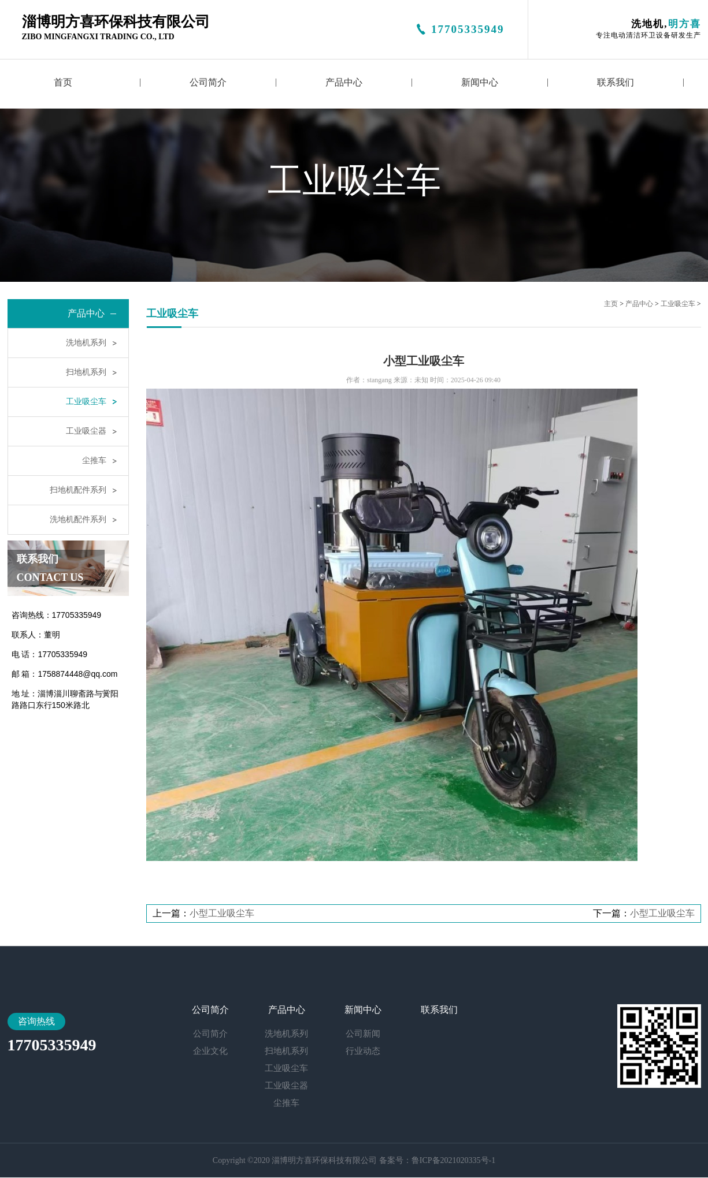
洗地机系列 (86, 342)
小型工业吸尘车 (222, 913)
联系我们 (615, 82)
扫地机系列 (86, 372)
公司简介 (208, 82)
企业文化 (210, 1051)
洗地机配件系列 (78, 519)
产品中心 (343, 82)
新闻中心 (479, 82)
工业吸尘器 (86, 431)
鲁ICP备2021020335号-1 (453, 1160)
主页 (611, 304)
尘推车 (94, 460)
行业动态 (363, 1051)
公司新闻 (363, 1033)
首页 (63, 82)
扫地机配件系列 (78, 490)
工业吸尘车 (86, 401)
